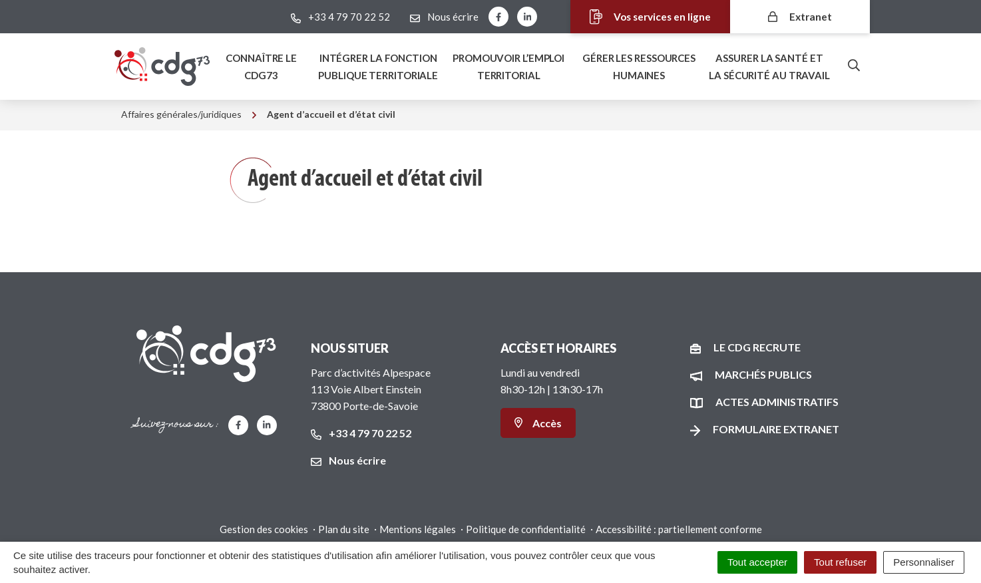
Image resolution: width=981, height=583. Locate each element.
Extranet (800, 16)
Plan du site (343, 529)
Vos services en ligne (642, 17)
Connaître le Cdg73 (261, 66)
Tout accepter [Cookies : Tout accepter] (757, 562)
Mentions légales (417, 529)
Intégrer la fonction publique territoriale (378, 66)
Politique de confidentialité (526, 529)
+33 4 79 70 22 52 (361, 433)
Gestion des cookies (264, 529)
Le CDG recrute (757, 347)
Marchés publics (763, 374)
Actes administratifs (777, 401)
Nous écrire (348, 460)
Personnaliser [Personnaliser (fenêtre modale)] (923, 562)
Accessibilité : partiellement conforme (679, 529)
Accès (538, 423)
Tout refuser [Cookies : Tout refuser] (840, 562)
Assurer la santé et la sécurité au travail (769, 66)
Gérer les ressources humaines (638, 66)
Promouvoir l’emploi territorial (508, 66)
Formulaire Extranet (776, 429)
